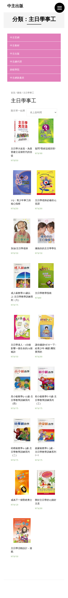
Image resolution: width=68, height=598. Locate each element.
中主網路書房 (17, 77)
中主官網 (14, 37)
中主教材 (14, 45)
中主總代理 (16, 61)
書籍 (19, 92)
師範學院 (14, 69)
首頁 (13, 92)
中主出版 (14, 53)
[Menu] (60, 8)
